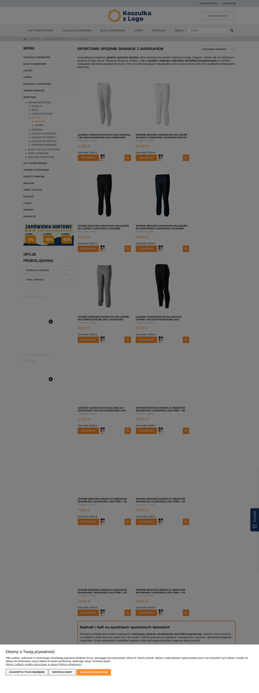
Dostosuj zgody (62, 672)
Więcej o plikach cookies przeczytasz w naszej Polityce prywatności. (44, 664)
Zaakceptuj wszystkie (94, 672)
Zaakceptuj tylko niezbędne (27, 672)
